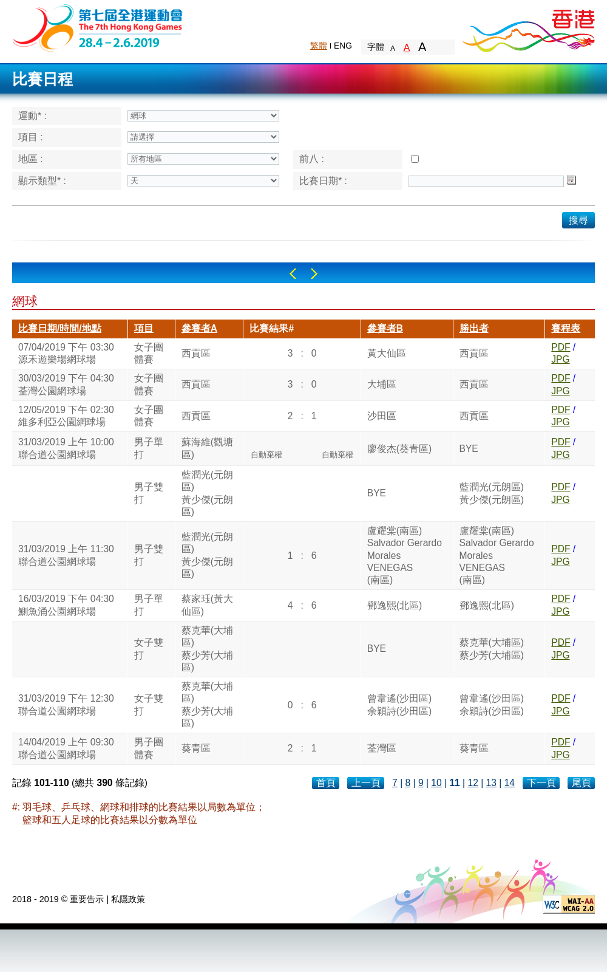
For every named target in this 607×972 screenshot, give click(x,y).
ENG (343, 45)
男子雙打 (148, 493)
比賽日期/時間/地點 (59, 328)
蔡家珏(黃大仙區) (207, 605)
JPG (560, 359)
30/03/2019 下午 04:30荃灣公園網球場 (66, 384)
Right (314, 273)
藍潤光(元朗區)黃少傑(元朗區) (207, 493)
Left (293, 273)
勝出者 (474, 328)
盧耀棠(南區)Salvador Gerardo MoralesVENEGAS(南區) (404, 555)
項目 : (30, 137)
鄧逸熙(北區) (394, 605)
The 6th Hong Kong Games (98, 27)
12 (472, 783)
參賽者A (199, 328)
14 (509, 783)
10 (436, 783)
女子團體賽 (148, 353)
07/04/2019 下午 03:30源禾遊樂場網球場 (66, 353)
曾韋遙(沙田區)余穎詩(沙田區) (399, 704)
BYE (468, 448)
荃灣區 (381, 748)
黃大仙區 (386, 353)
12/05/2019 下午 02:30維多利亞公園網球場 (66, 416)
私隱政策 (128, 899)
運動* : (32, 116)
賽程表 (565, 328)
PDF (560, 347)
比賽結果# (271, 328)
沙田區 (381, 416)
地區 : (30, 159)
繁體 (318, 45)
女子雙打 (148, 648)
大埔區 (381, 384)
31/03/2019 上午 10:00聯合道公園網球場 (66, 448)
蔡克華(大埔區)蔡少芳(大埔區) (207, 649)
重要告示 (87, 899)
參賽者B (385, 328)
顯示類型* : (42, 181)
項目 (144, 328)
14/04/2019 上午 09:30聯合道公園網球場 (66, 748)
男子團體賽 (148, 748)
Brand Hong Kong (528, 27)
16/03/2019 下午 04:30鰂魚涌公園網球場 (66, 605)
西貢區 (196, 353)
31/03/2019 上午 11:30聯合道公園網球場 (66, 555)
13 (491, 783)
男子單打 (148, 448)
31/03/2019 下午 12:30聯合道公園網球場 (66, 704)
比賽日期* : (323, 181)
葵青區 (196, 748)
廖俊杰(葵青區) (399, 448)
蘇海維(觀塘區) (207, 448)
